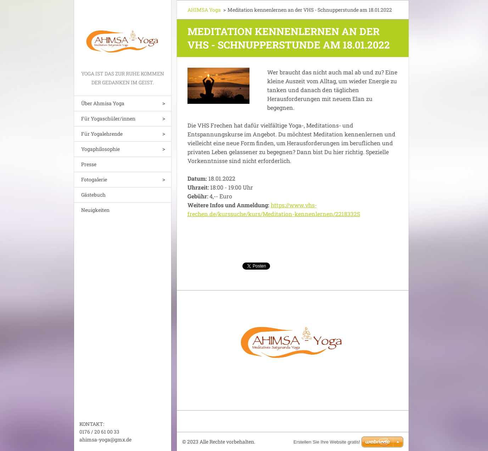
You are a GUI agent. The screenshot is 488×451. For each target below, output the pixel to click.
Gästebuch (93, 194)
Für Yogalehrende (102, 133)
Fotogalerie (94, 179)
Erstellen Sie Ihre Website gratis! (326, 442)
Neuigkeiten (95, 210)
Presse (88, 164)
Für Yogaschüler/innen (108, 118)
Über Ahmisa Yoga (102, 103)
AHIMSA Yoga (204, 9)
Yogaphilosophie (100, 149)
